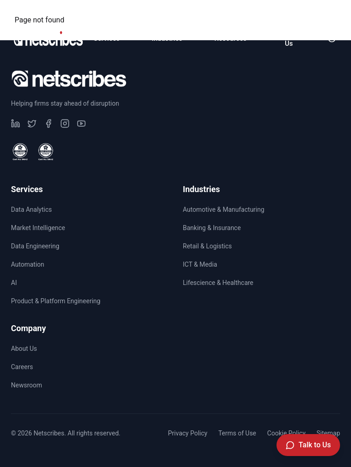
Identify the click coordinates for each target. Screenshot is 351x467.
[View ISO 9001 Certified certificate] (20, 152)
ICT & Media (200, 264)
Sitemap (328, 433)
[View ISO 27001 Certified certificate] (46, 152)
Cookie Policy (286, 433)
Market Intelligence (38, 227)
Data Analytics (31, 209)
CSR (208, 12)
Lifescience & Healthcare (218, 282)
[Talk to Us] (308, 445)
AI (14, 282)
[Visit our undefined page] (15, 123)
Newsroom (314, 12)
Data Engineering (35, 246)
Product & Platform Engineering (56, 301)
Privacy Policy (187, 433)
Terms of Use (237, 433)
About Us (24, 348)
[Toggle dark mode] (332, 38)
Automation (27, 264)
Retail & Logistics (207, 246)
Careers (256, 12)
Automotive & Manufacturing (223, 209)
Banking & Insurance (212, 227)
